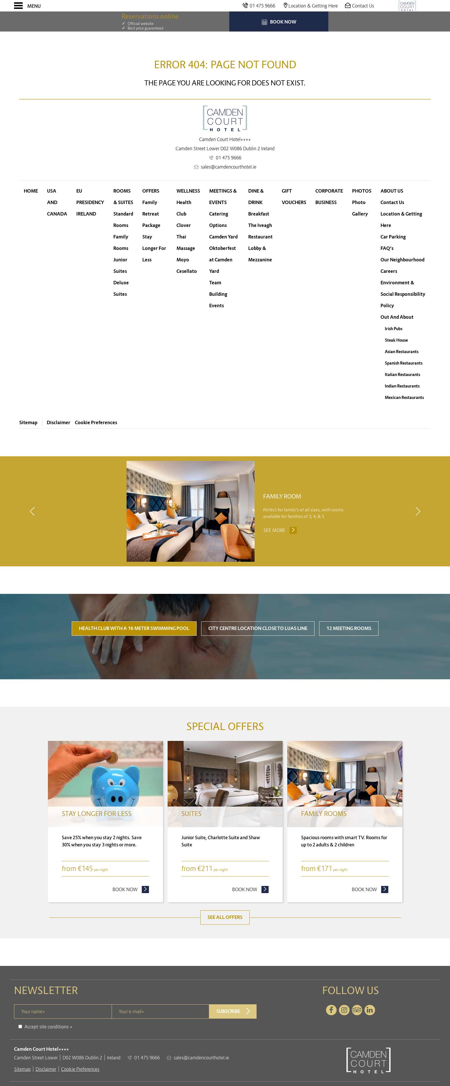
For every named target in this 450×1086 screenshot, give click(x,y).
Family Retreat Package (151, 213)
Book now (131, 890)
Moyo (182, 260)
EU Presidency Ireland (90, 202)
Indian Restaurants (402, 386)
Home (31, 191)
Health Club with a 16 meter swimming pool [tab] (134, 629)
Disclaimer (58, 423)
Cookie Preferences (96, 423)
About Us (392, 191)
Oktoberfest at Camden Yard (222, 259)
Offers (150, 191)
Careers (389, 271)
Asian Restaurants (401, 351)
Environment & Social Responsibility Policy (403, 294)
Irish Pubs (393, 328)
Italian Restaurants (402, 374)
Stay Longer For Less (154, 248)
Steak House (396, 340)
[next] (418, 511)
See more (281, 530)
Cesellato (186, 271)
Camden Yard (223, 237)
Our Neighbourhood (402, 260)
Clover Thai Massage (185, 236)
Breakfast (258, 214)
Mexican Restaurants (404, 397)
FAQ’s (387, 248)
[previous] (32, 511)
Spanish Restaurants (403, 363)
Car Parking (393, 237)
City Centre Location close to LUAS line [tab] (257, 629)
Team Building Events (218, 294)
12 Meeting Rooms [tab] (348, 629)
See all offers (225, 918)
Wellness (188, 191)
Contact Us (392, 202)
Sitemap (28, 423)
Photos (361, 191)
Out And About (397, 317)
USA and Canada (57, 202)
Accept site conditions (46, 1027)
